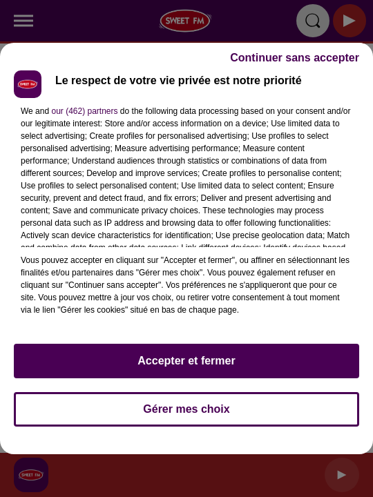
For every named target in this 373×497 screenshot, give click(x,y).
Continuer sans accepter (294, 58)
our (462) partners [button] (84, 111)
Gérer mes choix (186, 409)
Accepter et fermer (186, 361)
